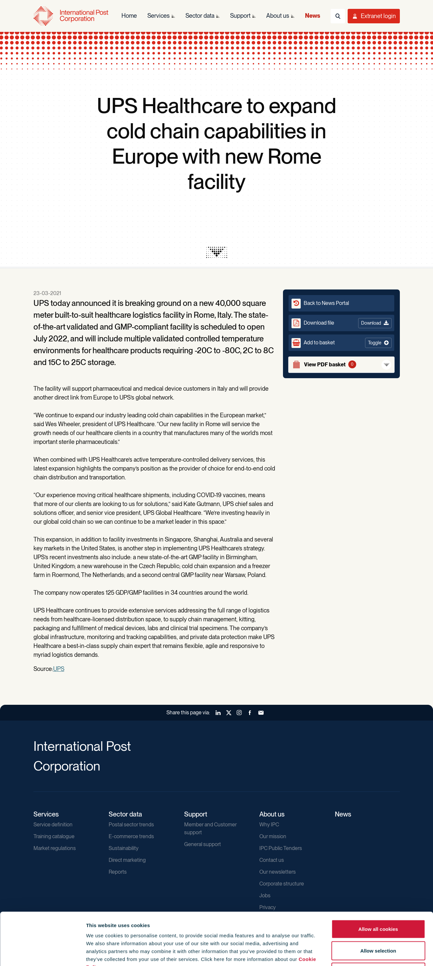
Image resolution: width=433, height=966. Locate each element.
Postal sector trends (131, 824)
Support (195, 814)
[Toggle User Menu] (374, 16)
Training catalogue (54, 836)
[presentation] (216, 252)
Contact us (271, 860)
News (343, 814)
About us (272, 814)
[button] (341, 342)
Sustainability (124, 848)
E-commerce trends (131, 836)
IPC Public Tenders (280, 848)
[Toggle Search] (338, 16)
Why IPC (269, 824)
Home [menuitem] (129, 15)
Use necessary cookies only (378, 923)
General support (202, 844)
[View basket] (341, 364)
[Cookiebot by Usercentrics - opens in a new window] (42, 953)
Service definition (53, 824)
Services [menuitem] (158, 15)
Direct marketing (127, 860)
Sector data (125, 814)
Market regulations (54, 848)
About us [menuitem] (277, 15)
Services (46, 814)
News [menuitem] (312, 15)
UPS (58, 668)
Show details (355, 953)
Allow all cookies (378, 880)
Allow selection (378, 901)
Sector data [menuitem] (199, 15)
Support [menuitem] (240, 15)
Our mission (272, 836)
